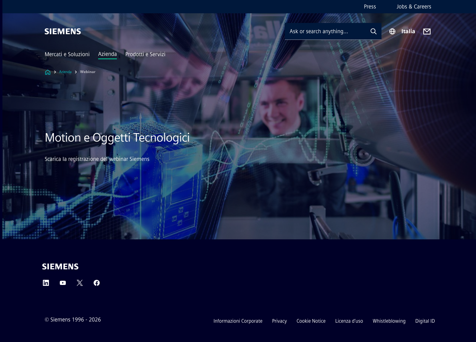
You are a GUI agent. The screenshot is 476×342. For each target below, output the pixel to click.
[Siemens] (63, 31)
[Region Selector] (402, 31)
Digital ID (425, 321)
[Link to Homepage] (48, 72)
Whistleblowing (389, 321)
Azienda (107, 54)
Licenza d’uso (349, 321)
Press (370, 6)
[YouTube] (62, 284)
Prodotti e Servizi (145, 54)
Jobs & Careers (414, 6)
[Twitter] (79, 284)
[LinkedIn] (46, 284)
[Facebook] (96, 284)
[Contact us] (427, 31)
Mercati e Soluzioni (67, 54)
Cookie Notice (311, 321)
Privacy (279, 321)
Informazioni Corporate (238, 321)
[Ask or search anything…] (325, 31)
